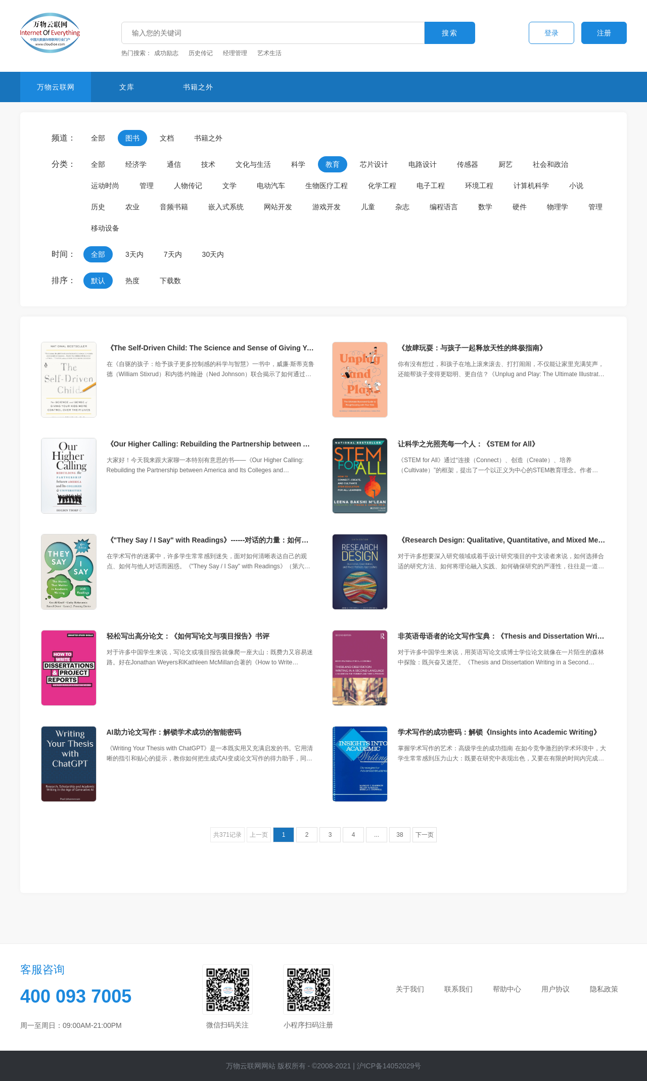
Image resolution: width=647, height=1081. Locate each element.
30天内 (213, 254)
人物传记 (188, 186)
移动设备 (105, 228)
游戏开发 (326, 207)
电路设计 (422, 164)
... (376, 834)
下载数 (170, 281)
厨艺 (505, 164)
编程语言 (444, 207)
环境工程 (479, 186)
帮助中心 (507, 989)
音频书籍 (174, 207)
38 (399, 834)
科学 (298, 164)
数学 (485, 207)
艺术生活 (269, 53)
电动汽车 (271, 186)
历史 (98, 207)
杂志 (402, 207)
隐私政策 (604, 989)
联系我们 (458, 989)
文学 (229, 186)
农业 (132, 207)
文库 (126, 87)
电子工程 (431, 186)
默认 (98, 281)
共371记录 (227, 834)
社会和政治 (550, 164)
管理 (147, 186)
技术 (208, 164)
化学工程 (382, 186)
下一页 (424, 834)
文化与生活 (253, 164)
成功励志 (166, 53)
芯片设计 (374, 164)
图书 (132, 138)
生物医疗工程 (326, 186)
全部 (98, 138)
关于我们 (410, 989)
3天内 (134, 254)
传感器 (467, 164)
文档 (167, 138)
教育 (333, 164)
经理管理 (235, 53)
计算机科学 (531, 186)
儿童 (368, 207)
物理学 (557, 207)
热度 (132, 281)
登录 (551, 33)
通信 (174, 164)
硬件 (520, 207)
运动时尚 (105, 186)
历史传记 (201, 53)
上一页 (259, 834)
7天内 (173, 254)
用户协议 (555, 989)
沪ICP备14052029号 (389, 1066)
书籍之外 (198, 87)
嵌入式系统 (226, 207)
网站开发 (278, 207)
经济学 (136, 164)
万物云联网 (56, 87)
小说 (576, 186)
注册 (604, 33)
